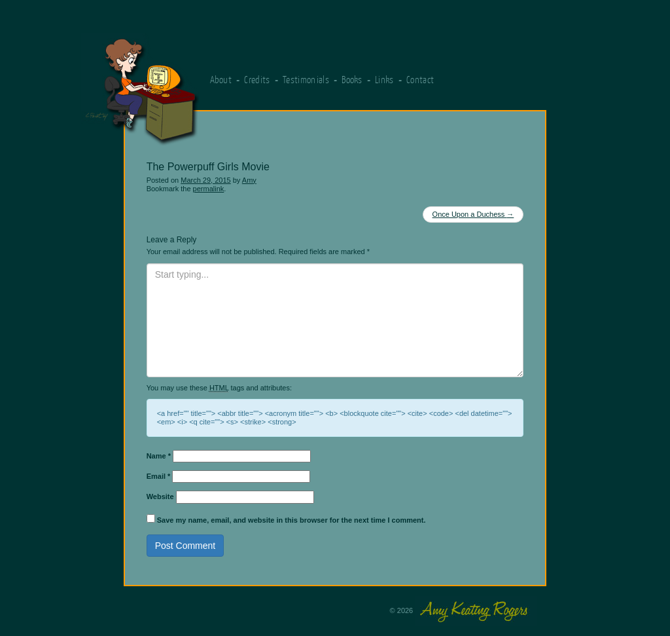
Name (159, 456)
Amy (249, 180)
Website (160, 496)
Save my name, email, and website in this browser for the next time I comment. (291, 520)
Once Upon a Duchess (473, 214)
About (221, 79)
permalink (208, 189)
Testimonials (306, 79)
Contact (420, 79)
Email (159, 476)
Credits (257, 79)
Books (352, 79)
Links (384, 79)
